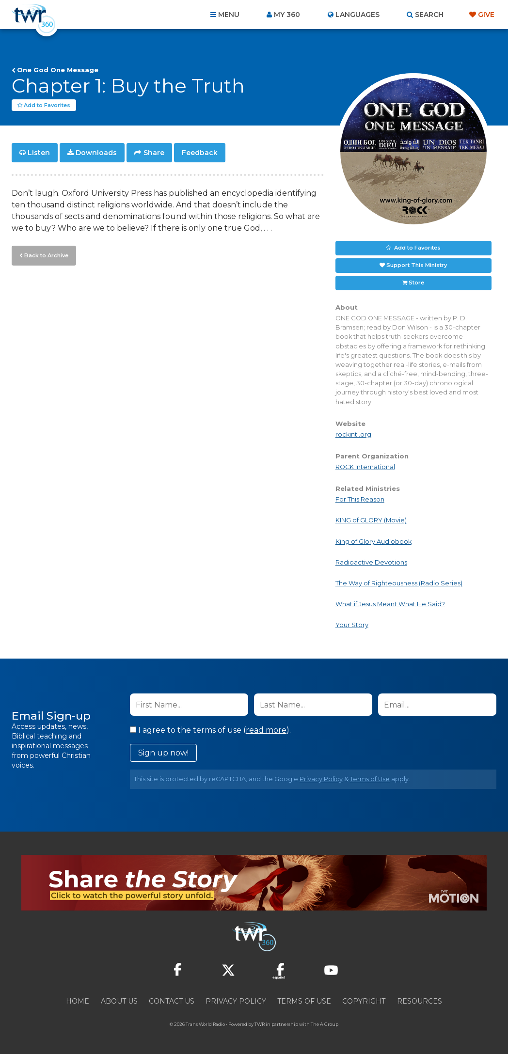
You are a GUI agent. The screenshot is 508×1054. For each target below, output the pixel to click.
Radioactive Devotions (371, 562)
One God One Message (57, 70)
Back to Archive (46, 255)
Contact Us (171, 1001)
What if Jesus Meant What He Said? (390, 604)
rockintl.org (353, 435)
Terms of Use (370, 779)
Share (153, 153)
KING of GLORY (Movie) (371, 520)
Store (416, 283)
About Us (119, 1001)
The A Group (324, 1024)
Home (77, 1001)
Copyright (363, 1001)
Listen (39, 153)
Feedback (200, 153)
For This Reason (359, 499)
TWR (259, 1024)
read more (266, 730)
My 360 (287, 14)
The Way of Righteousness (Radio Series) (398, 583)
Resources (419, 1001)
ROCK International (365, 467)
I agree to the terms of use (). (210, 730)
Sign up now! (163, 753)
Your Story (351, 625)
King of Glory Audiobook (373, 541)
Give (486, 14)
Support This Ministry (416, 265)
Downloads (96, 153)
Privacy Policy (321, 779)
